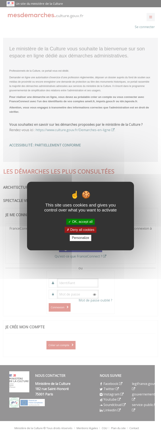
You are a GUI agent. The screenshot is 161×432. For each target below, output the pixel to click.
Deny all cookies (80, 229)
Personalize (80, 238)
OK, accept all (80, 221)
